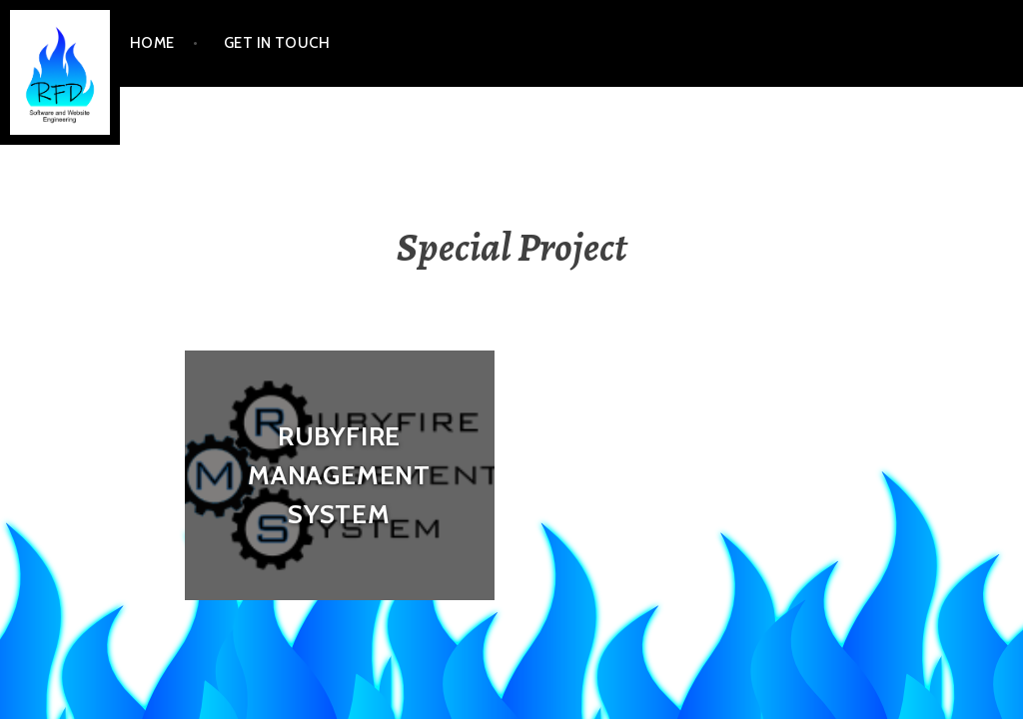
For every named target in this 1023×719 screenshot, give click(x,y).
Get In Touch (277, 43)
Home (152, 43)
